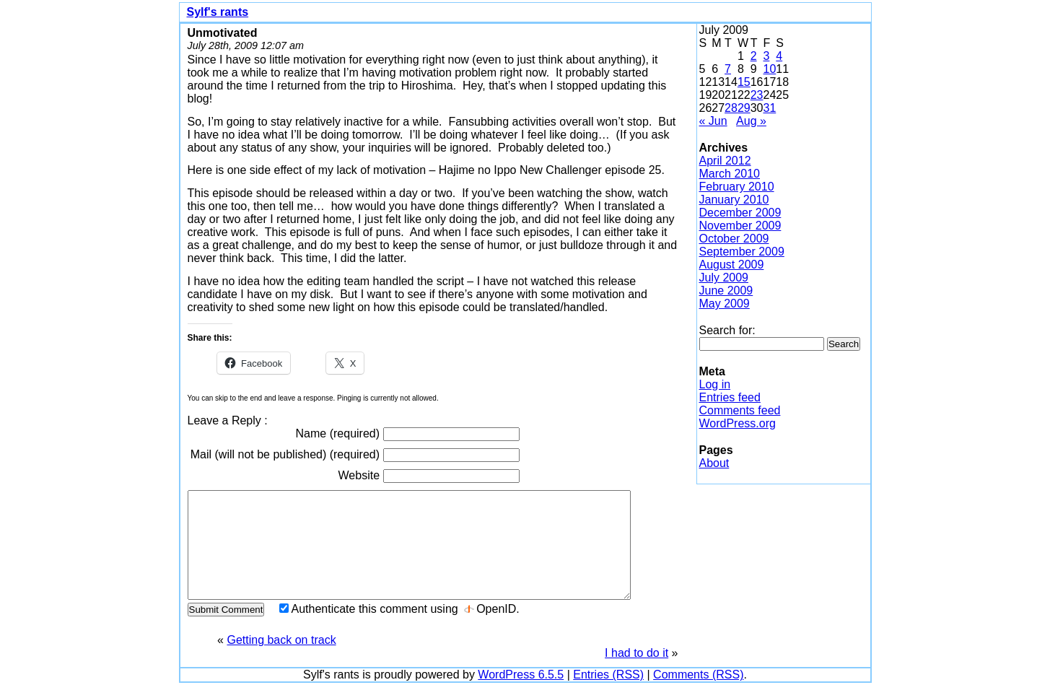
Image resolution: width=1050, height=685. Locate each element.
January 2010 (734, 199)
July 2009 (724, 277)
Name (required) (408, 434)
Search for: (727, 330)
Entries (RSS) (608, 674)
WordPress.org (737, 423)
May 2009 (724, 303)
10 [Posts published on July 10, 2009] (769, 69)
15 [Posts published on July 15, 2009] (744, 82)
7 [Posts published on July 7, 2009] (728, 69)
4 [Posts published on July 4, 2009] (779, 56)
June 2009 (726, 290)
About (714, 463)
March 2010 (730, 173)
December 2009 (740, 212)
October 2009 (734, 238)
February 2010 (736, 186)
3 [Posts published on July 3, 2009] (766, 56)
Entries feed (730, 397)
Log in (715, 384)
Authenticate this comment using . (399, 609)
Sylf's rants (218, 12)
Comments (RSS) (698, 674)
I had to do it (636, 653)
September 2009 (741, 251)
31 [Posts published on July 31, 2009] (769, 108)
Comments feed (740, 410)
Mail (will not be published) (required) (355, 455)
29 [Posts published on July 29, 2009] (744, 108)
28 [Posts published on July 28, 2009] (731, 108)
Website (429, 476)
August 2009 (731, 264)
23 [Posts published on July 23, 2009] (757, 95)
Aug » (751, 121)
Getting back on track (281, 640)
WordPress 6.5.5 (521, 674)
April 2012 (725, 160)
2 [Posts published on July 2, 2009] (754, 56)
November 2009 (740, 225)
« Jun (713, 121)
